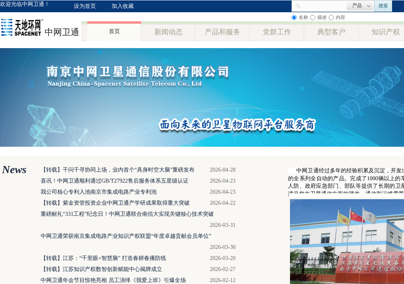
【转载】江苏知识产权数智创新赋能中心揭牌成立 (101, 269)
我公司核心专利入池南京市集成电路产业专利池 (99, 192)
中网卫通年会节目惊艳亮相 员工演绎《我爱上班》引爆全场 (113, 280)
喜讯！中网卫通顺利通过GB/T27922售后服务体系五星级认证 (115, 181)
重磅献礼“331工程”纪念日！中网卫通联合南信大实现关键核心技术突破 (127, 214)
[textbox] (323, 5)
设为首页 (85, 6)
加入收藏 (123, 6)
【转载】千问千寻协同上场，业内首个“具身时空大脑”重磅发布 (118, 170)
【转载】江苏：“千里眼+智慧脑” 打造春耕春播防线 (103, 258)
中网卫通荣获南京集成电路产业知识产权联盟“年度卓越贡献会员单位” (126, 236)
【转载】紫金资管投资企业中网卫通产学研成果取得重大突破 (115, 203)
